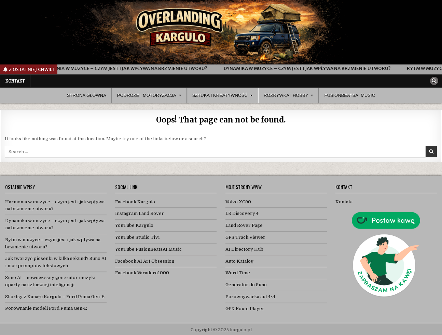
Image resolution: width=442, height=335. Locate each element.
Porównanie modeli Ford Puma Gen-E (46, 308)
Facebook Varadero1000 (142, 272)
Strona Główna (86, 95)
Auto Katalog (239, 261)
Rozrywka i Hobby (286, 95)
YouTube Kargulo (134, 225)
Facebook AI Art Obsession (144, 261)
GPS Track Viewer (245, 237)
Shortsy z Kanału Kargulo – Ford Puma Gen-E (55, 296)
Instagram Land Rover (139, 213)
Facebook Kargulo (135, 201)
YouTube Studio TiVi (137, 237)
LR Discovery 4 (242, 213)
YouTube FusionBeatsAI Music (148, 249)
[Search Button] (434, 81)
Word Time (237, 272)
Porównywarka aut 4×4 (250, 296)
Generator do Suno (246, 284)
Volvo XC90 (238, 201)
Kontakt (15, 81)
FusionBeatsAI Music (349, 95)
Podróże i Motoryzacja (146, 95)
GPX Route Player (244, 308)
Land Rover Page (244, 225)
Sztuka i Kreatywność (220, 95)
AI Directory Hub (244, 249)
